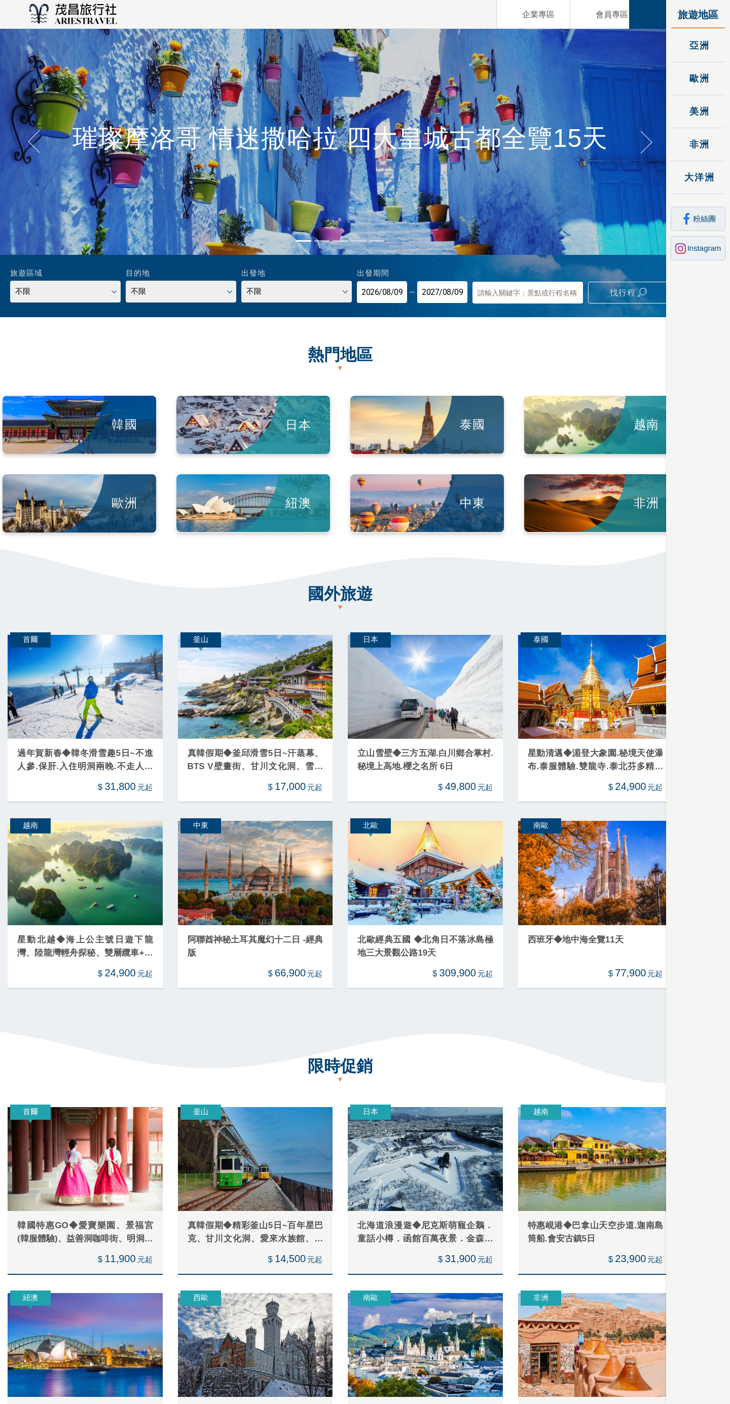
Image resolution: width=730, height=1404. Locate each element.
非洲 (698, 144)
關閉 (647, 14)
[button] (33, 139)
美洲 (698, 111)
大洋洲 (698, 177)
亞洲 (698, 45)
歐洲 (698, 78)
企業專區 (524, 14)
